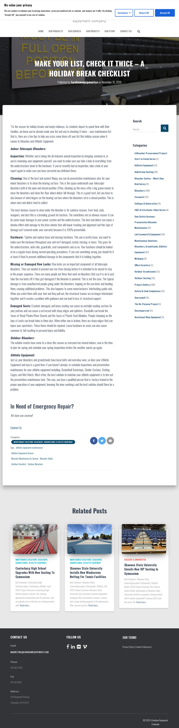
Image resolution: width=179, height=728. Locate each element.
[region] (89, 10)
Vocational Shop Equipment (148, 316)
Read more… (25, 604)
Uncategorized (142, 309)
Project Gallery (142, 283)
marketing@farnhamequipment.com (29, 651)
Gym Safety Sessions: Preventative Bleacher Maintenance (146, 220)
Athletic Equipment (144, 164)
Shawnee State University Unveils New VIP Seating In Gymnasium (141, 568)
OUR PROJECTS (93, 31)
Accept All (165, 12)
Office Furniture (142, 264)
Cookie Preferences (143, 645)
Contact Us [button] (16, 426)
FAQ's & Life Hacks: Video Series (150, 209)
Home (40, 31)
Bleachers (139, 189)
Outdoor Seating (143, 277)
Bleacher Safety (46, 457)
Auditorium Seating (144, 170)
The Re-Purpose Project (146, 303)
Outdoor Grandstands (145, 270)
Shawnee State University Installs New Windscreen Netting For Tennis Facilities (88, 571)
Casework (139, 195)
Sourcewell (140, 296)
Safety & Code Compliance (147, 290)
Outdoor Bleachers (35, 463)
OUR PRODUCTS (55, 31)
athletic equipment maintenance (29, 446)
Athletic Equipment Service (22, 452)
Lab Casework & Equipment (148, 233)
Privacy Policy (128, 645)
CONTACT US (126, 31)
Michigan (139, 257)
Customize (123, 12)
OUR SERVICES (74, 31)
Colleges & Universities (146, 202)
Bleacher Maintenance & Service (24, 457)
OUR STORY (110, 31)
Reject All (144, 12)
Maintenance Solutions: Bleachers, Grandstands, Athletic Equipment (43, 441)
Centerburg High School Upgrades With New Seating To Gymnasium (35, 571)
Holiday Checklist (18, 463)
